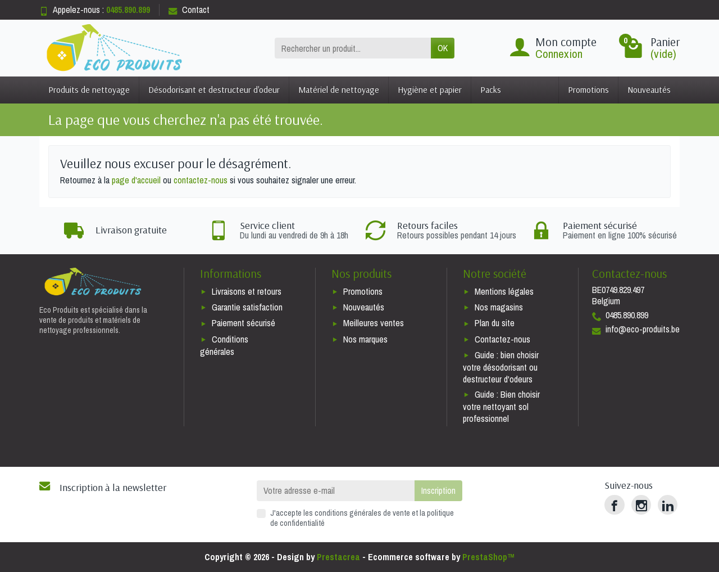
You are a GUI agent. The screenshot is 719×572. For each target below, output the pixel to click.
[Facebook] (614, 505)
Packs (490, 89)
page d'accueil (136, 180)
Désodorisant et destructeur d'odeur (214, 89)
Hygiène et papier (430, 89)
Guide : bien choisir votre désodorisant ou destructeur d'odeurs (501, 367)
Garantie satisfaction (247, 307)
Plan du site (495, 323)
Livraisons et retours (246, 291)
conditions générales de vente (362, 512)
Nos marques (365, 339)
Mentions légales (504, 291)
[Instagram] (641, 505)
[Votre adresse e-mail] (336, 490)
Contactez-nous (502, 339)
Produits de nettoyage (89, 89)
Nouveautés (649, 89)
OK (443, 48)
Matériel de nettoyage (338, 89)
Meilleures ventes (373, 323)
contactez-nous (200, 180)
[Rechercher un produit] (353, 48)
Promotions (588, 89)
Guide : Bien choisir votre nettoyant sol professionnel (501, 406)
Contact (189, 9)
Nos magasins (499, 307)
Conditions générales (224, 345)
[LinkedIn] (667, 505)
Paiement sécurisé (243, 323)
